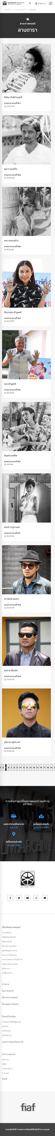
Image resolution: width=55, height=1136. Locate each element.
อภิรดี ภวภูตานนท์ (12, 527)
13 (30, 767)
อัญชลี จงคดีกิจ (10, 455)
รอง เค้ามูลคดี (10, 383)
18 (48, 767)
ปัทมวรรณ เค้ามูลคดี (12, 312)
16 (41, 767)
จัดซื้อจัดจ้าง (7, 973)
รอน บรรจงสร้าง (11, 240)
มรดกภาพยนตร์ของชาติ (12, 1041)
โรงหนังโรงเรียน (9, 1016)
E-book (5, 1073)
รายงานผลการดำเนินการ (12, 959)
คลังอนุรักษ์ (7, 941)
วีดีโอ (4, 1064)
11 (24, 767)
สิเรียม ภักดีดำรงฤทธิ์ (13, 97)
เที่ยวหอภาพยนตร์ (10, 997)
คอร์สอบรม (7, 1035)
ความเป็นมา (7, 932)
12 (27, 767)
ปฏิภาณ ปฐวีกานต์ (12, 742)
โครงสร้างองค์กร (9, 946)
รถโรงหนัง (6, 1030)
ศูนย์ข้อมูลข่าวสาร (9, 950)
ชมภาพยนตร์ (8, 990)
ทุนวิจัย (5, 1026)
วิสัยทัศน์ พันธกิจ (9, 937)
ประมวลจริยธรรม (9, 955)
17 (44, 767)
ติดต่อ (4, 1078)
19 (51, 767)
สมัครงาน (6, 968)
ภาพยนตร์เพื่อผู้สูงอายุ (11, 1021)
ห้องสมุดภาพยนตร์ (10, 1004)
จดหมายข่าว (7, 1068)
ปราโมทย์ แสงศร (11, 598)
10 (20, 767)
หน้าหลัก (8, 9)
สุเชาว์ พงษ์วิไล (10, 169)
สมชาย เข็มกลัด (11, 670)
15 (37, 767)
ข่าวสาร (5, 984)
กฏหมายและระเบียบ (10, 964)
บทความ (5, 1059)
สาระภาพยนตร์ (20, 9)
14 (34, 767)
